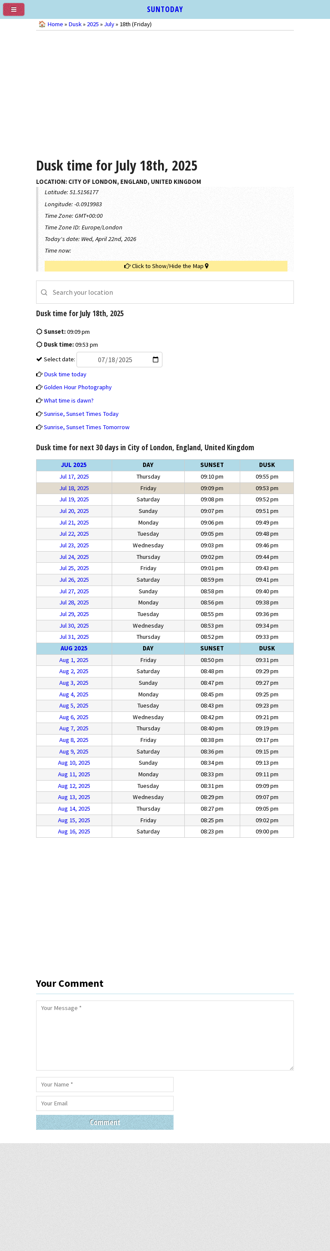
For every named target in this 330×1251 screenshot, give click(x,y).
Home (55, 24)
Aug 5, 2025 (74, 705)
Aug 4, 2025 (74, 694)
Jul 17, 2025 (74, 476)
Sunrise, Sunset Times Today (81, 414)
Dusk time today (65, 374)
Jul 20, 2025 (74, 511)
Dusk (75, 24)
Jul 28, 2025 (74, 602)
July (109, 24)
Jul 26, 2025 (74, 579)
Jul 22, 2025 (74, 533)
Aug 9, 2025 (74, 751)
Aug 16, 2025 (74, 831)
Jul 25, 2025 (74, 568)
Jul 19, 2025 (74, 499)
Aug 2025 (74, 648)
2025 (93, 24)
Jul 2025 (74, 465)
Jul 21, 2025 (74, 522)
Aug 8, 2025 (74, 740)
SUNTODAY (165, 9)
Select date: (102, 359)
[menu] (17, 13)
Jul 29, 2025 (74, 614)
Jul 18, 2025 (74, 488)
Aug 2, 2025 (74, 671)
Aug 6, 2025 (74, 717)
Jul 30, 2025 (74, 625)
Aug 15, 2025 (74, 820)
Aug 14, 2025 (74, 808)
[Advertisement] (165, 93)
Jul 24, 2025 (74, 557)
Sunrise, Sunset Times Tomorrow (87, 427)
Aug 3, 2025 (74, 683)
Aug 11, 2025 (74, 774)
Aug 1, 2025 (74, 660)
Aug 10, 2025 (74, 762)
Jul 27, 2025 (74, 591)
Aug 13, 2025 (74, 797)
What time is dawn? (69, 400)
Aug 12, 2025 (74, 786)
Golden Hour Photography (78, 387)
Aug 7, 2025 (74, 728)
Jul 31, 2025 (74, 637)
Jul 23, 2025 (74, 545)
